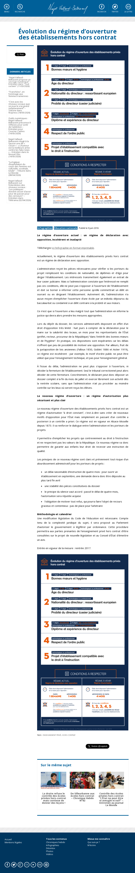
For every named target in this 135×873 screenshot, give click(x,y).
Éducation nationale (65, 227)
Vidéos (49, 854)
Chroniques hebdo (55, 842)
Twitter (115, 11)
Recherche (20, 11)
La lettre (128, 11)
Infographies (44, 227)
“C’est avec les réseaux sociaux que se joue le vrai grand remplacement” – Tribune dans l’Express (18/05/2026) (19, 107)
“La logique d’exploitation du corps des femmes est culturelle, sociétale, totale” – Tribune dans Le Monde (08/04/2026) (19, 169)
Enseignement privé (52, 735)
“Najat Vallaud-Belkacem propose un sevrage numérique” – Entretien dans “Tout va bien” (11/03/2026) (19, 82)
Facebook (101, 11)
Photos (49, 851)
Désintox (50, 848)
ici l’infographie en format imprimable (73, 247)
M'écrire (92, 845)
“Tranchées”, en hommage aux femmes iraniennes (18, 94)
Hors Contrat (68, 735)
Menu (6, 11)
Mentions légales (13, 842)
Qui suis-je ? (94, 842)
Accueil (8, 839)
